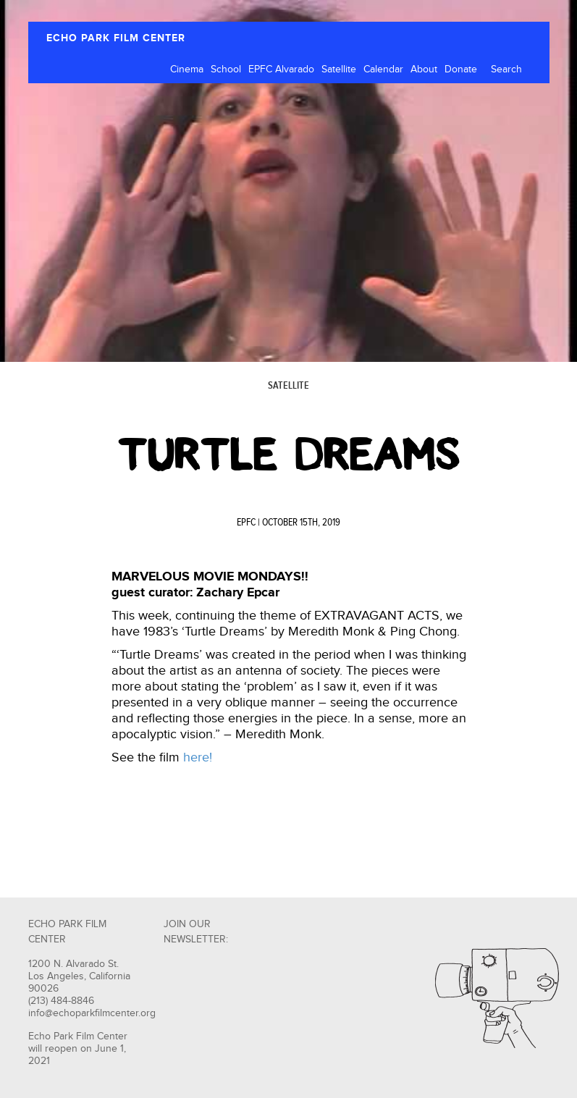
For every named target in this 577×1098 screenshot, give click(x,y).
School (226, 69)
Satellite (338, 69)
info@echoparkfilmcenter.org (92, 1013)
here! (197, 757)
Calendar (383, 69)
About (423, 69)
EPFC (246, 522)
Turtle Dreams (289, 454)
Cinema (186, 69)
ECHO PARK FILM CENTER (115, 38)
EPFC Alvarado (281, 69)
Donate (461, 69)
